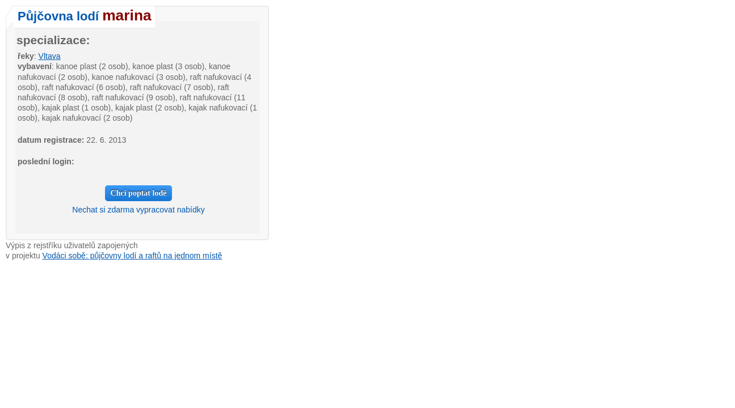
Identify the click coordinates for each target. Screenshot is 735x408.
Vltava (50, 56)
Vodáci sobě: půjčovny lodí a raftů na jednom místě (132, 255)
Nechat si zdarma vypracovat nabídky (138, 209)
